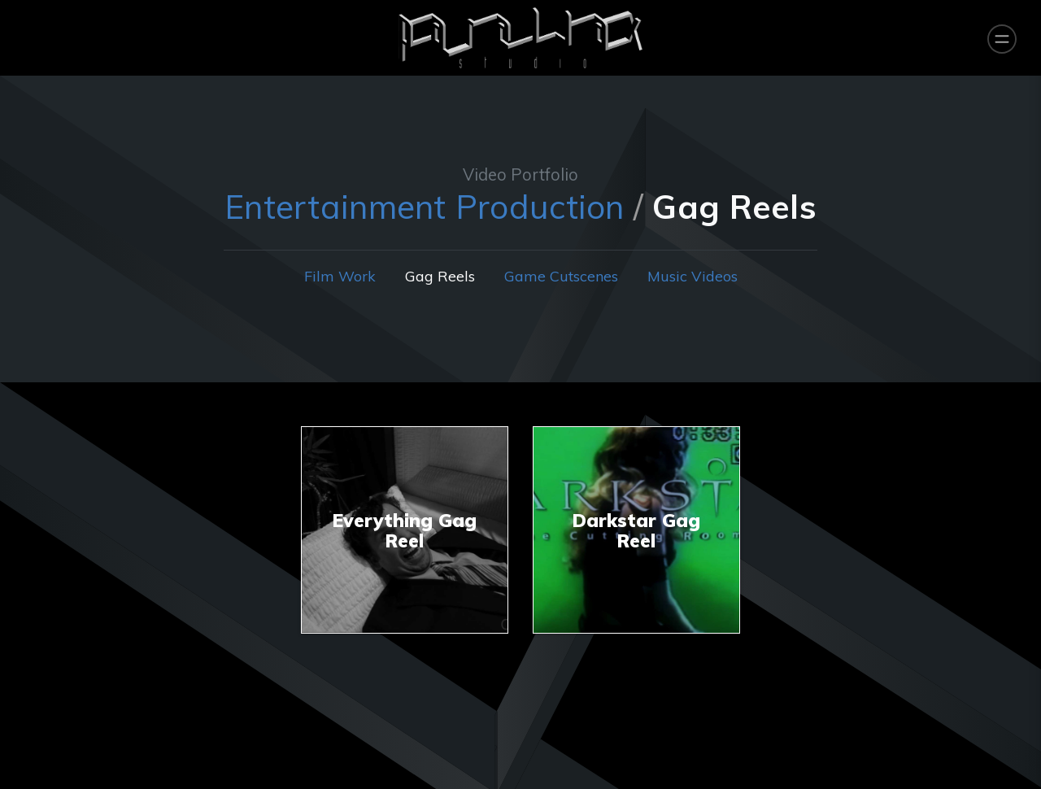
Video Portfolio (520, 174)
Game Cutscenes (561, 276)
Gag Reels (440, 276)
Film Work (340, 276)
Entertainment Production (424, 206)
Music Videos (692, 276)
